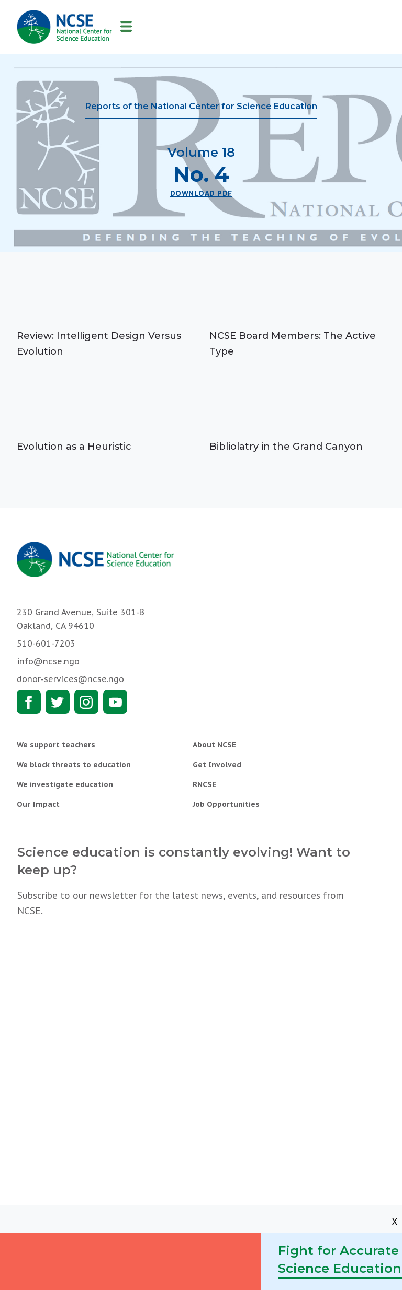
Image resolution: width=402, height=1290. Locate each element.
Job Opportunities (226, 804)
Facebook (29, 702)
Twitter (58, 702)
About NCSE (214, 744)
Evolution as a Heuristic (74, 446)
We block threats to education (74, 764)
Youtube (115, 702)
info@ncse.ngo (48, 661)
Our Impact (38, 804)
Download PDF (201, 193)
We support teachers (56, 744)
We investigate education (65, 784)
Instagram (86, 702)
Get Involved (217, 764)
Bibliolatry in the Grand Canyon (286, 446)
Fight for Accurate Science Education (339, 1259)
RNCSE (204, 784)
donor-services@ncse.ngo (70, 679)
